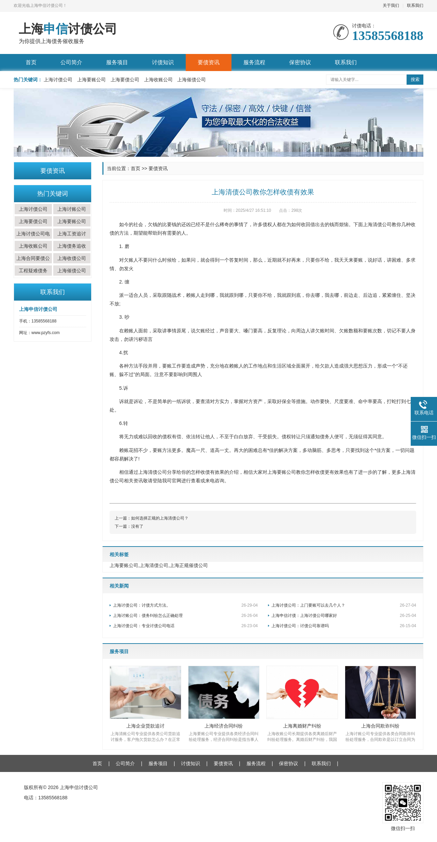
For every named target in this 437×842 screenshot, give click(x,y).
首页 (31, 62)
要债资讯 (209, 62)
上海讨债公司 (58, 79)
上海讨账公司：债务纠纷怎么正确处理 (185, 615)
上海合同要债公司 (33, 263)
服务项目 (117, 62)
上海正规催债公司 (189, 565)
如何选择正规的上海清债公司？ (159, 518)
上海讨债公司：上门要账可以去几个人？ (343, 605)
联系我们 (415, 5)
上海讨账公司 (71, 209)
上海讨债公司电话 (33, 239)
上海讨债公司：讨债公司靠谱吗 (343, 626)
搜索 (415, 79)
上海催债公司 (191, 79)
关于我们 (391, 5)
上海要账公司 (91, 79)
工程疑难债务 (33, 270)
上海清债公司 (154, 565)
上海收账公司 (158, 79)
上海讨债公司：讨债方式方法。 (185, 605)
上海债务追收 (71, 246)
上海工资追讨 (71, 233)
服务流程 (254, 62)
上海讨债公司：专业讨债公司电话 (185, 626)
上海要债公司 (125, 79)
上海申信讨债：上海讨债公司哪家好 (343, 615)
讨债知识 (163, 62)
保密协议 (300, 62)
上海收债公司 (71, 258)
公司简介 (71, 62)
